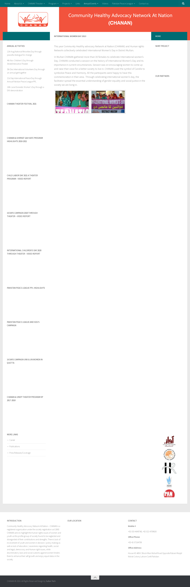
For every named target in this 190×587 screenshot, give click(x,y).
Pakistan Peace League (122, 3)
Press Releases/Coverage (19, 452)
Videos (105, 3)
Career (12, 440)
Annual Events (90, 3)
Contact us (143, 3)
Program (53, 3)
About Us (18, 3)
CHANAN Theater (35, 3)
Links (78, 3)
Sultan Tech (51, 581)
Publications (14, 446)
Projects (66, 3)
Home (7, 3)
